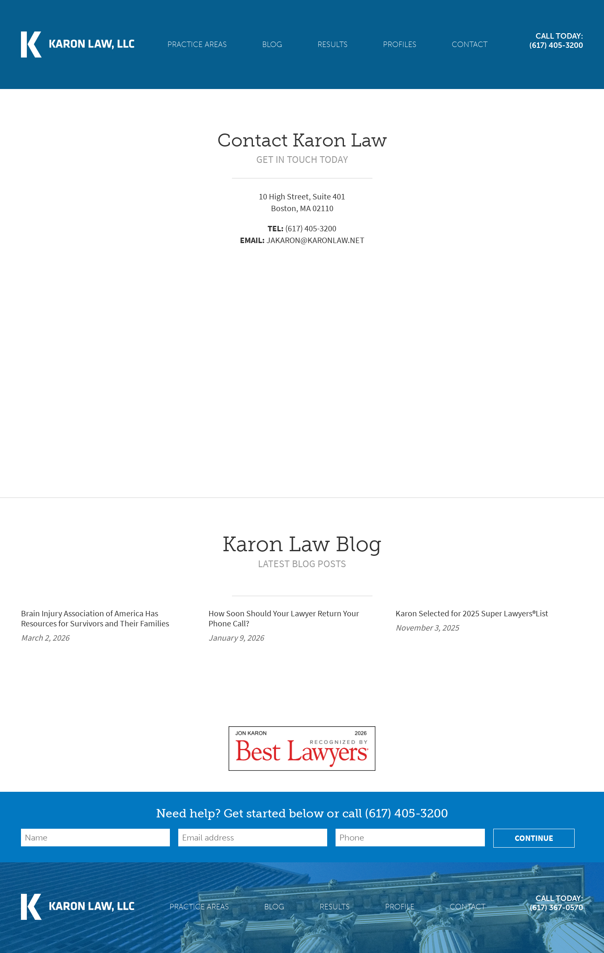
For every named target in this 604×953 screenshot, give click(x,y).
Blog (272, 44)
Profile (399, 907)
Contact (469, 44)
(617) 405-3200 (310, 228)
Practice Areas (197, 44)
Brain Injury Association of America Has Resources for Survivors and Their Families (95, 619)
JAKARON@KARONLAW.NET (315, 240)
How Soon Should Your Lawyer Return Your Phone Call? (283, 619)
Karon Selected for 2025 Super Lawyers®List (472, 614)
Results (333, 44)
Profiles (400, 44)
